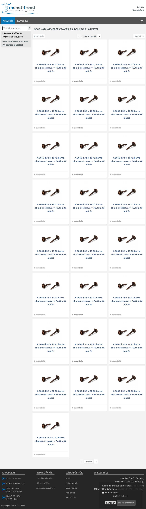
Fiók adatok (71, 497)
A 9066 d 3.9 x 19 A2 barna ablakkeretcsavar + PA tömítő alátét (88, 208)
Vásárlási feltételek (44, 478)
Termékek (8, 21)
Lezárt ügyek (71, 488)
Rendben (110, 502)
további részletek (120, 496)
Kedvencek (70, 492)
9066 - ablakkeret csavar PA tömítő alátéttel (15, 43)
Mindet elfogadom (126, 502)
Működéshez (111, 489)
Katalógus (22, 21)
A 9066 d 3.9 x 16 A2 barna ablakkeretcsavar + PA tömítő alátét (50, 68)
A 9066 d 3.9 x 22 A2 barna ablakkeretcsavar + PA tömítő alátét (126, 347)
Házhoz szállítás (43, 483)
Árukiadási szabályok (45, 488)
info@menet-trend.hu (15, 483)
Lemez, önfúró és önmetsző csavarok (12, 35)
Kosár (68, 478)
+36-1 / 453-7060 (13, 478)
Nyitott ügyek (71, 483)
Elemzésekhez (111, 492)
